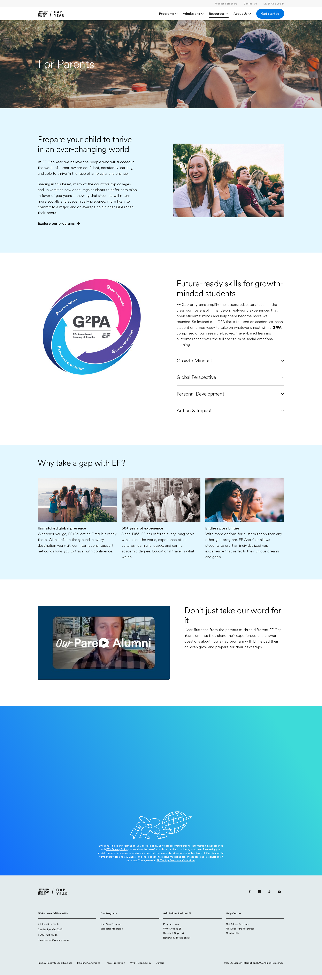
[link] (51, 14)
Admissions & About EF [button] (177, 913)
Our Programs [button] (108, 913)
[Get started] (270, 14)
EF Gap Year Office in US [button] (53, 913)
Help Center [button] (233, 913)
